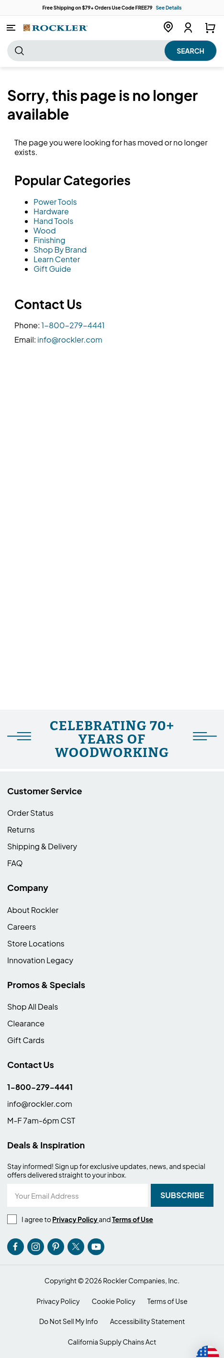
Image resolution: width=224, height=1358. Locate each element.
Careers (21, 927)
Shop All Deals (32, 1007)
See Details (168, 8)
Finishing (50, 240)
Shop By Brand (60, 250)
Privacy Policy (57, 1301)
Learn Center (57, 259)
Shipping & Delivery (42, 846)
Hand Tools (53, 221)
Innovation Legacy (40, 960)
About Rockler (32, 910)
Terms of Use (167, 1301)
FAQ (15, 863)
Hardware (51, 211)
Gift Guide (52, 269)
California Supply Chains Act (111, 1342)
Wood (45, 230)
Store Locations (36, 943)
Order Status (30, 813)
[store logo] (55, 27)
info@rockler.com (69, 339)
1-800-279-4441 (73, 325)
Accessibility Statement (147, 1321)
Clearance (26, 1023)
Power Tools (55, 202)
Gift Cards (26, 1040)
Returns (21, 829)
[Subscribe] (182, 1195)
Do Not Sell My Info (68, 1321)
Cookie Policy (113, 1301)
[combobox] (112, 50)
